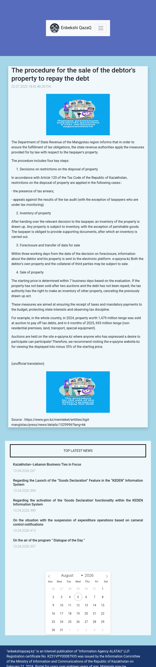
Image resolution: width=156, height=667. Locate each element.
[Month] (71, 575)
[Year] (90, 575)
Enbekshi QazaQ (70, 28)
